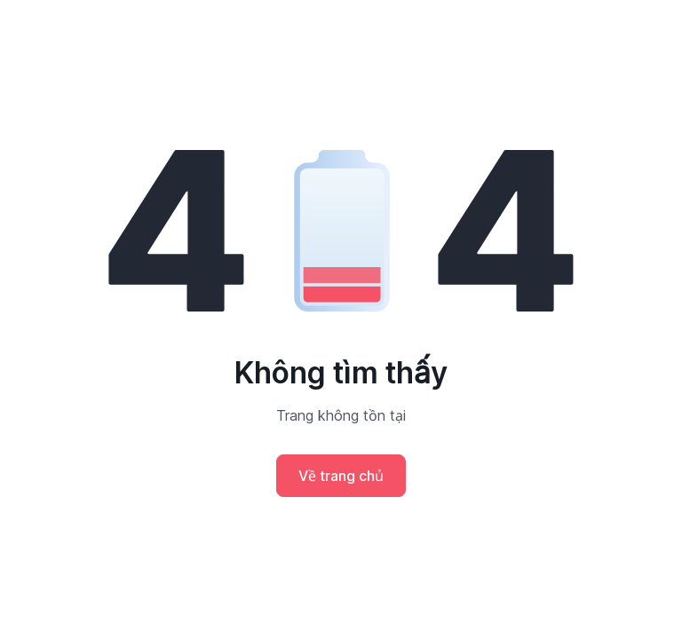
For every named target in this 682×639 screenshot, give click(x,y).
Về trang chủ (341, 476)
